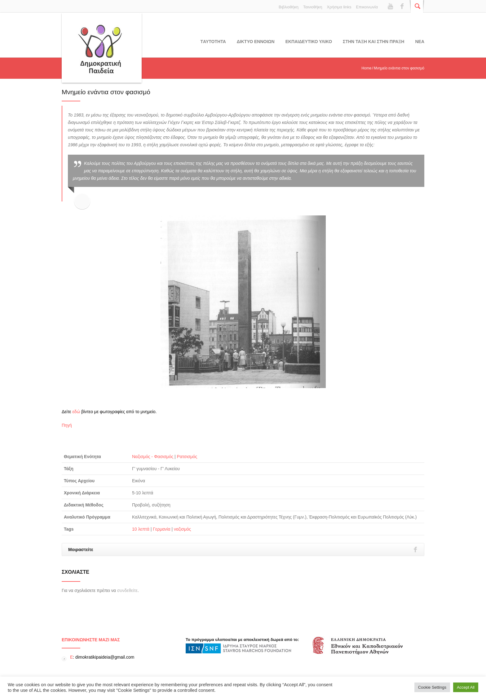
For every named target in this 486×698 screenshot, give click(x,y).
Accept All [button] (466, 687)
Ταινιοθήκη (312, 7)
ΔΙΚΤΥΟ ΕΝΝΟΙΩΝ (256, 41)
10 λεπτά (140, 529)
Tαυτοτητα (213, 41)
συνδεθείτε (127, 590)
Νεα (419, 41)
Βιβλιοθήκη (288, 7)
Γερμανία (161, 529)
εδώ (76, 411)
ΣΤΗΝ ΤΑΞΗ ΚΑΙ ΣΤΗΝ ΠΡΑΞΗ (373, 41)
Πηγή (67, 425)
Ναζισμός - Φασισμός (152, 456)
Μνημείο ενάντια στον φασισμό (106, 91)
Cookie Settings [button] (432, 687)
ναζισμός (182, 529)
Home (366, 68)
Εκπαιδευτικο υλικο (308, 41)
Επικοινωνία (367, 7)
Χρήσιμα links (339, 7)
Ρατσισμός (187, 456)
